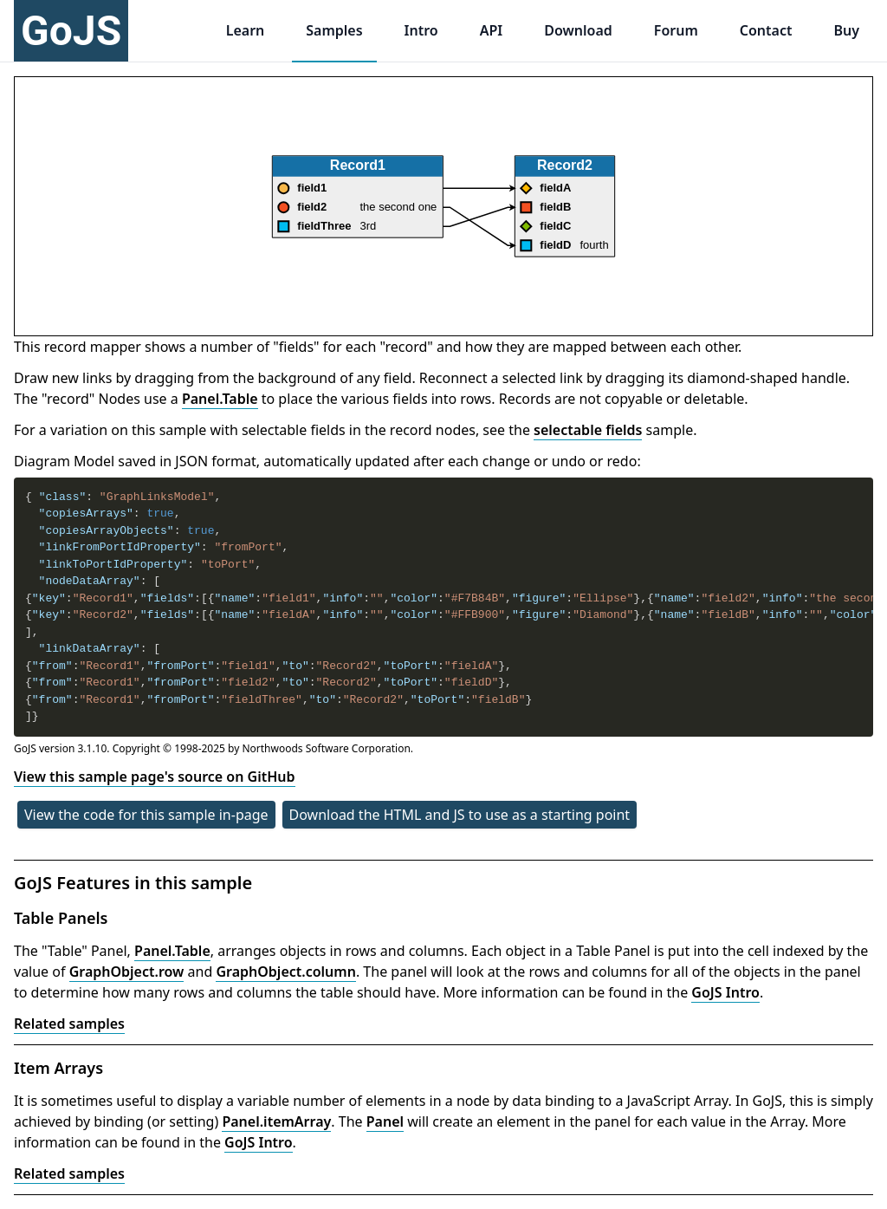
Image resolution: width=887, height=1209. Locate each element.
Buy (846, 30)
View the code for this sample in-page (146, 814)
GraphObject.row (127, 971)
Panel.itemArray (276, 1121)
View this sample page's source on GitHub (154, 776)
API (491, 30)
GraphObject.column (285, 971)
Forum (676, 30)
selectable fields (588, 429)
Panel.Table (220, 398)
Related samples (69, 1023)
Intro (421, 30)
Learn (245, 30)
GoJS (71, 30)
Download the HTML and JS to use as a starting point (460, 814)
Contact (766, 30)
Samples (334, 30)
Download (578, 30)
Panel (385, 1121)
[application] (443, 206)
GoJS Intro (725, 992)
